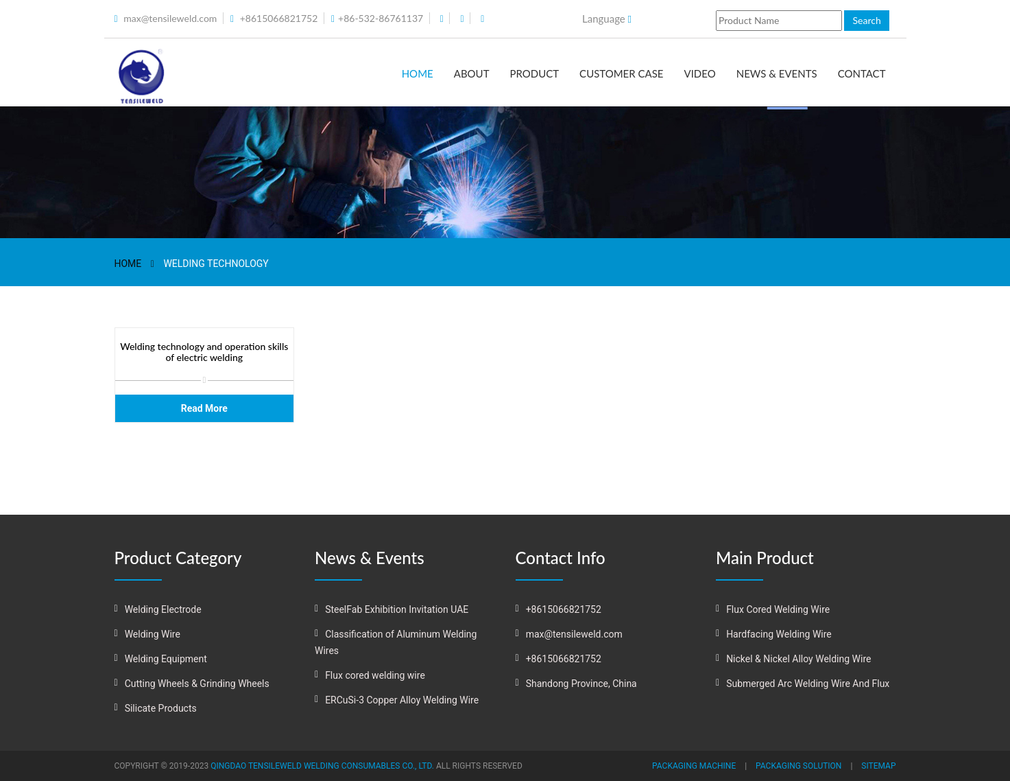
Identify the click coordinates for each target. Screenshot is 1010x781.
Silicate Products (161, 708)
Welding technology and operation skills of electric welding (204, 351)
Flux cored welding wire (375, 675)
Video (700, 73)
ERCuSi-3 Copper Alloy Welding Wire (402, 700)
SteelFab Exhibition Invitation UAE (396, 609)
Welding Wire (152, 634)
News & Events (776, 73)
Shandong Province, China (581, 683)
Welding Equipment (166, 658)
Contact (862, 73)
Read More (204, 408)
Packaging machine (694, 766)
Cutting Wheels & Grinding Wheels (197, 683)
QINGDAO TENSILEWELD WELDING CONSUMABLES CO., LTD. (322, 766)
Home (417, 73)
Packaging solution (798, 766)
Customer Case (621, 73)
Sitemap (878, 766)
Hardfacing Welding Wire (779, 634)
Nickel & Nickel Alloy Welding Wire (798, 658)
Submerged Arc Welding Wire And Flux (807, 683)
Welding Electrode (163, 609)
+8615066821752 (278, 18)
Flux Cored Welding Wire (778, 609)
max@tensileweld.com (170, 18)
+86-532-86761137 (380, 18)
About (472, 73)
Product (534, 73)
